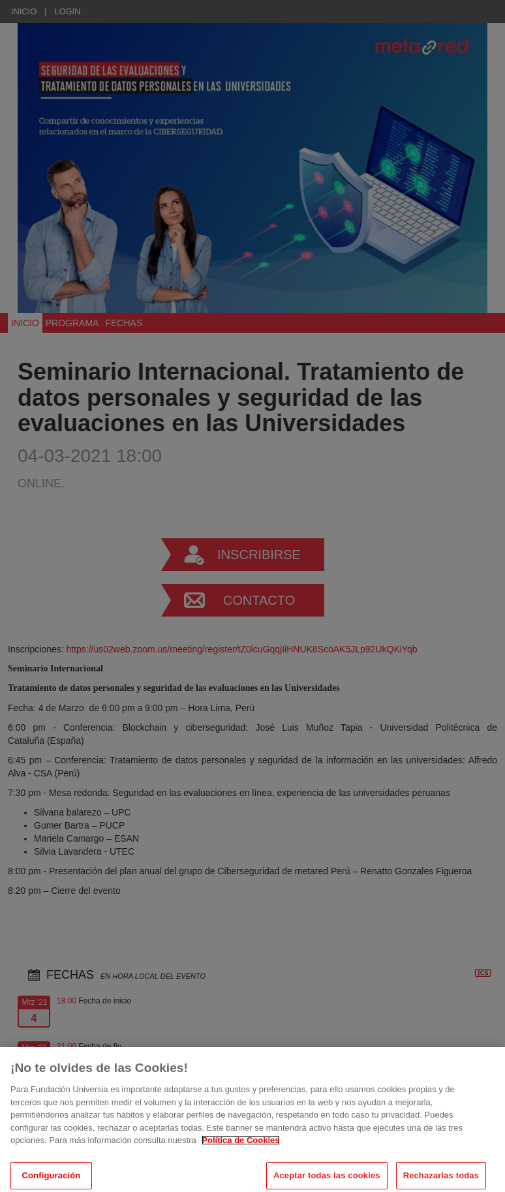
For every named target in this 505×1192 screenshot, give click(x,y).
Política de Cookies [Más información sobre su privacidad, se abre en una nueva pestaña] (240, 1146)
